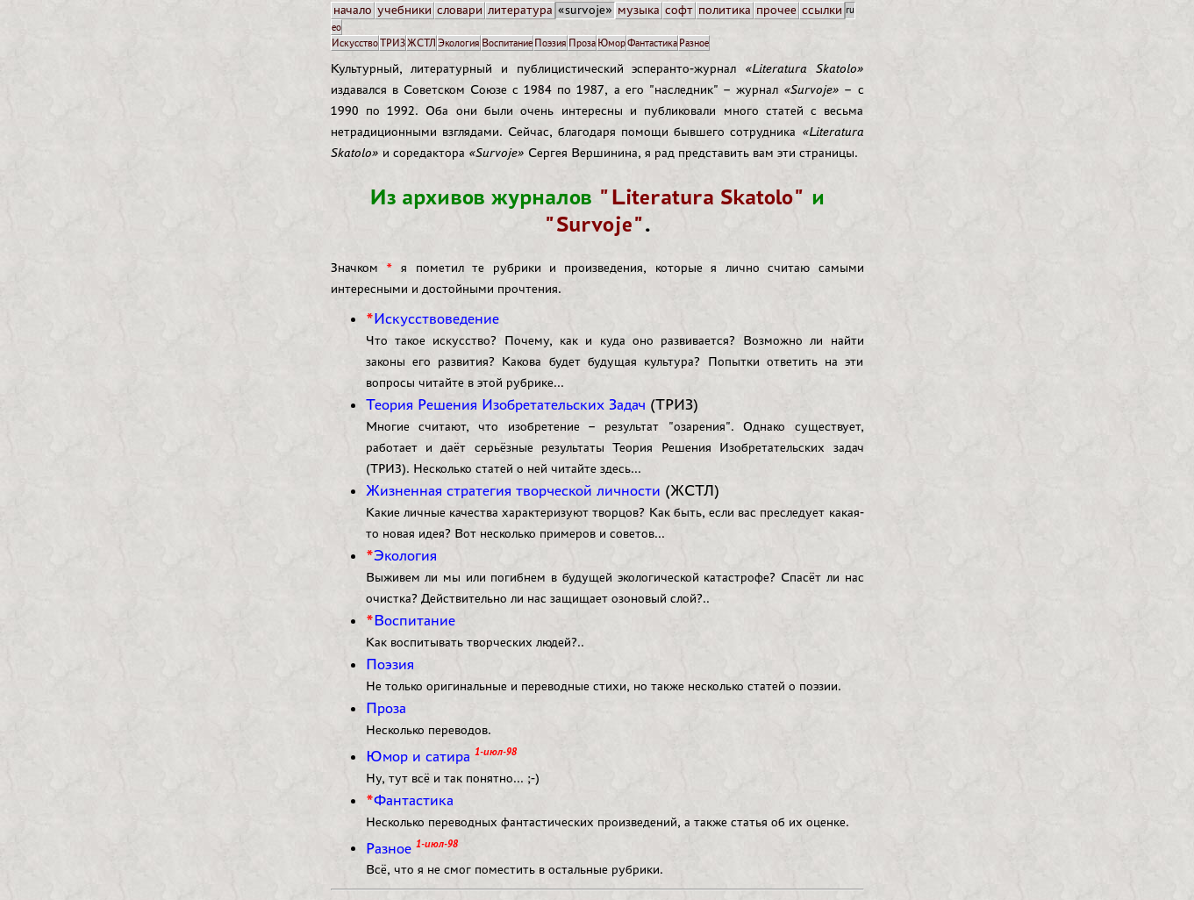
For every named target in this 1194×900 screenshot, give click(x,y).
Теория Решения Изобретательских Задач (506, 404)
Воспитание (507, 42)
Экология (459, 42)
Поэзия (550, 42)
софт (679, 10)
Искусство (355, 42)
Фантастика (652, 42)
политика (724, 10)
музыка (639, 10)
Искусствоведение (436, 318)
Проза (582, 42)
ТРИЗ (392, 42)
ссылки (822, 10)
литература (520, 10)
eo (336, 26)
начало (352, 10)
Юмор (611, 42)
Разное (694, 42)
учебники (404, 10)
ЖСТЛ (421, 42)
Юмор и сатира (418, 756)
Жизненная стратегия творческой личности (513, 490)
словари (460, 10)
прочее (776, 10)
